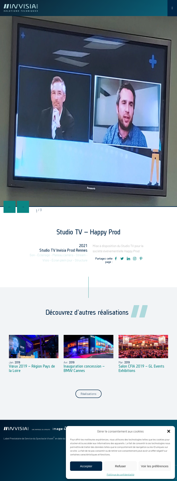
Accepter (86, 466)
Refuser (120, 466)
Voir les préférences (155, 466)
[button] (169, 431)
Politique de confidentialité (120, 474)
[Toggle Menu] (172, 8)
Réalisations (88, 393)
